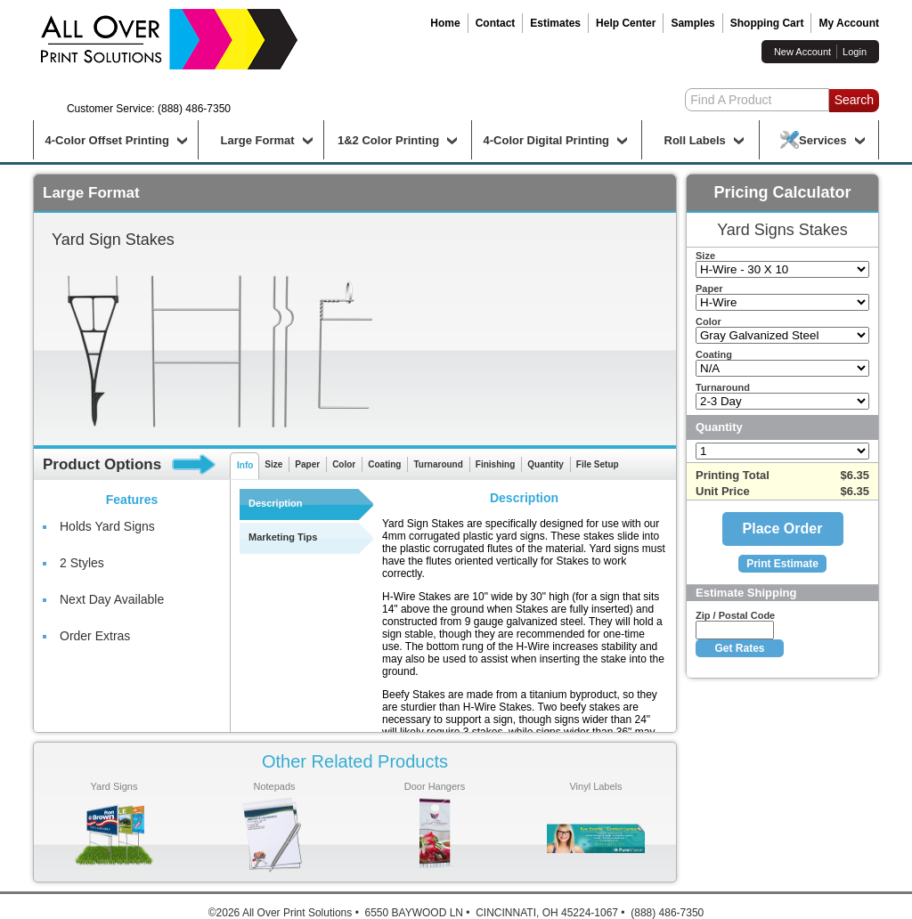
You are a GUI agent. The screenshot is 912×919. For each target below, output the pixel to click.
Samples (692, 23)
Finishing (495, 464)
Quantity (545, 464)
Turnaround (437, 464)
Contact (496, 23)
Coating (384, 464)
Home (445, 23)
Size (273, 464)
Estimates (555, 23)
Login (855, 51)
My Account (848, 23)
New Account (802, 51)
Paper (307, 464)
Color (343, 464)
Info (245, 465)
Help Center (626, 23)
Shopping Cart (767, 23)
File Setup (597, 464)
